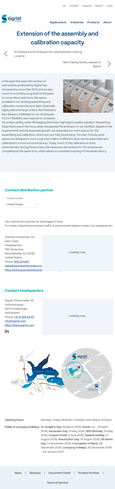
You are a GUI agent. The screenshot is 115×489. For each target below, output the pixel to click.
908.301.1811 (21, 262)
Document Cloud (59, 473)
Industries (77, 22)
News (18, 473)
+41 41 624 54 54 (24, 317)
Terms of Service (57, 482)
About (107, 22)
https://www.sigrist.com (19, 325)
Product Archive (88, 473)
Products (93, 22)
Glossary (35, 473)
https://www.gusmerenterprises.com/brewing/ (33, 270)
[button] (22, 204)
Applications (58, 22)
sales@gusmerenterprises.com (24, 266)
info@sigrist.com (15, 321)
